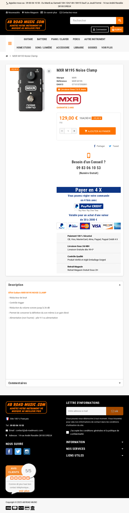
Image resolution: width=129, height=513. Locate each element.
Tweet (114, 146)
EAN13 (60, 84)
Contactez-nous (68, 12)
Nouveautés (13, 12)
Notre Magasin (30, 12)
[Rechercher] (96, 20)
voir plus (24, 490)
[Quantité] (68, 131)
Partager (99, 146)
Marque (60, 77)
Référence (62, 81)
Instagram (27, 451)
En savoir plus (50, 12)
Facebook (9, 451)
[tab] (64, 285)
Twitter (18, 451)
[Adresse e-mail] (86, 411)
